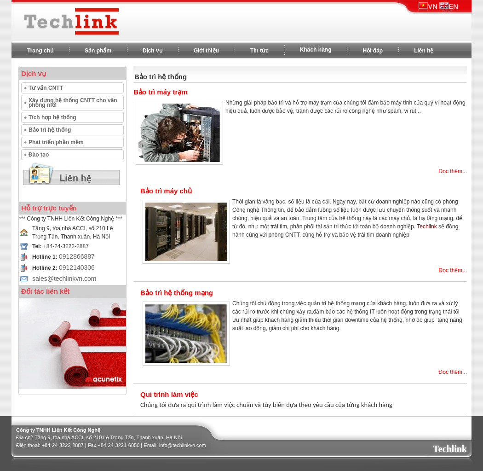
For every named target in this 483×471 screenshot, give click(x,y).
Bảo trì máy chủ (166, 191)
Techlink (450, 449)
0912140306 (77, 267)
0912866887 (77, 256)
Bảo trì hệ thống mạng (176, 293)
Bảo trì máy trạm (160, 92)
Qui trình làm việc (169, 394)
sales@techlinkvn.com (64, 278)
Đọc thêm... (452, 171)
